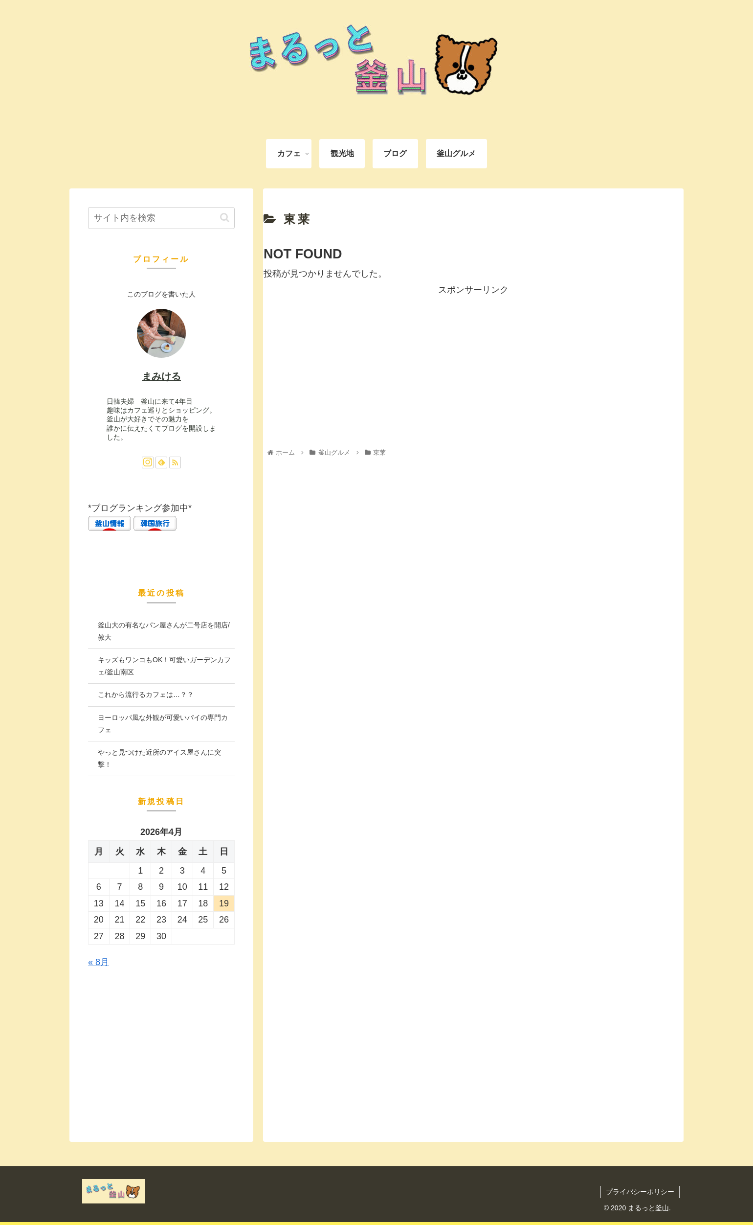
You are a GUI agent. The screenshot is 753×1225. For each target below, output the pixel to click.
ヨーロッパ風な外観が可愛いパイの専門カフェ (163, 724)
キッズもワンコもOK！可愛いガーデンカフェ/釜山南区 (164, 666)
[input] (161, 218)
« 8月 (98, 962)
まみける (161, 376)
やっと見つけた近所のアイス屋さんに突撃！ (159, 758)
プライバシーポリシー (640, 1192)
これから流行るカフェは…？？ (146, 694)
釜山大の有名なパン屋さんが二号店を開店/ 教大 (164, 631)
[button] (224, 217)
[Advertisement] (473, 366)
